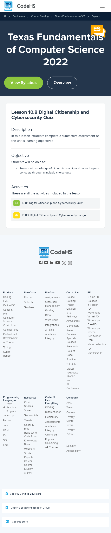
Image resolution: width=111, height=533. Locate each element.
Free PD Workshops (93, 326)
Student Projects (28, 455)
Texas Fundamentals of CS (70, 16)
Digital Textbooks (72, 370)
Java (5, 425)
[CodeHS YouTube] (57, 263)
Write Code (51, 320)
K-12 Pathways (71, 314)
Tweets (28, 420)
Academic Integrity (50, 336)
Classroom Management (52, 304)
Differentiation (53, 412)
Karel (6, 445)
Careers (71, 412)
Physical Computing (51, 441)
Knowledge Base (30, 442)
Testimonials (31, 415)
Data (48, 315)
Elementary (72, 325)
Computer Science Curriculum (9, 321)
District (28, 297)
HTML (6, 430)
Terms (69, 425)
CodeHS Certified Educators (23, 493)
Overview (62, 82)
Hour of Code (70, 353)
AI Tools (49, 330)
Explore (96, 16)
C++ (5, 435)
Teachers (29, 307)
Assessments (52, 422)
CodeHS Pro (8, 311)
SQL (5, 440)
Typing (7, 347)
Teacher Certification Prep (94, 336)
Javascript (9, 415)
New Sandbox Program (9, 407)
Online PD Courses (93, 299)
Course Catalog (40, 16)
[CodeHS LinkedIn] (51, 263)
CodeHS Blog (29, 427)
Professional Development (10, 336)
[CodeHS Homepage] (21, 6)
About (69, 402)
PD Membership (94, 350)
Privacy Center (70, 419)
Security (71, 446)
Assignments (52, 297)
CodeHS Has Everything (51, 400)
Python (7, 420)
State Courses (71, 332)
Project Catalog (71, 306)
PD (89, 292)
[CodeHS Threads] (70, 263)
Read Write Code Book (30, 434)
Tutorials (71, 364)
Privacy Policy (70, 431)
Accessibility (73, 451)
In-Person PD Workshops (93, 308)
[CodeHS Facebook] (41, 263)
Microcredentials (96, 344)
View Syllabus (24, 82)
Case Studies (28, 404)
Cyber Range (7, 353)
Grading (49, 310)
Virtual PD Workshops (93, 318)
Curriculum (19, 16)
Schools (28, 302)
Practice (71, 359)
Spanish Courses (71, 340)
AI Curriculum (72, 386)
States (28, 410)
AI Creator (9, 342)
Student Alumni (28, 470)
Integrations (52, 325)
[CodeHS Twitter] (64, 263)
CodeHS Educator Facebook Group (28, 507)
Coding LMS (7, 299)
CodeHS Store (17, 521)
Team (69, 407)
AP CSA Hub (70, 378)
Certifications (10, 329)
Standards (72, 346)
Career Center (28, 463)
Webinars (29, 448)
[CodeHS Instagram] (46, 263)
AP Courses (73, 321)
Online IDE (9, 305)
